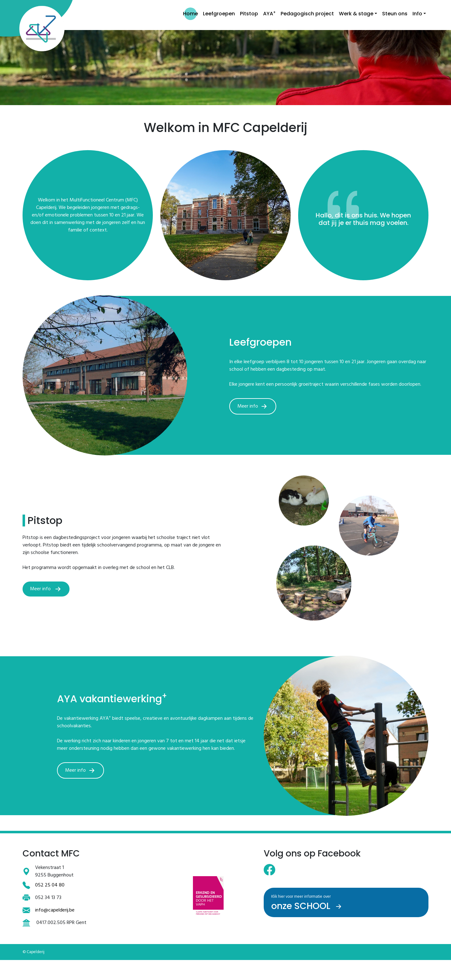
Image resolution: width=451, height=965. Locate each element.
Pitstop (249, 13)
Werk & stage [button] (356, 13)
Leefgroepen (219, 13)
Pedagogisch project (307, 13)
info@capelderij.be (55, 910)
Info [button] (417, 13)
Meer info (253, 406)
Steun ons (394, 13)
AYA (269, 13)
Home (190, 13)
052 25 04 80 (50, 885)
